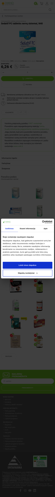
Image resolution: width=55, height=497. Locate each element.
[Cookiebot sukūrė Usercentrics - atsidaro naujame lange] (42, 221)
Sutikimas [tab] (9, 229)
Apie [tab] (45, 229)
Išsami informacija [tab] (27, 229)
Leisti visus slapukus (27, 265)
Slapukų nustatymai (27, 273)
